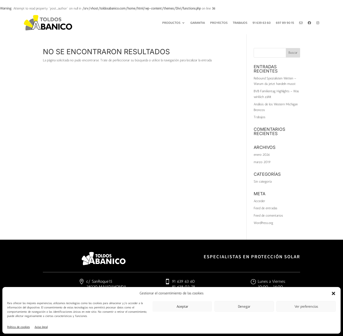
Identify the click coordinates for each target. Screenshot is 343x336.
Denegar (244, 306)
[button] (333, 293)
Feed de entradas (265, 208)
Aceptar (182, 306)
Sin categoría (263, 182)
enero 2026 (262, 155)
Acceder (259, 201)
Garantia (197, 22)
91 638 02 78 (183, 286)
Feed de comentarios (268, 216)
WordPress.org (263, 223)
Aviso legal (41, 327)
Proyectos (218, 22)
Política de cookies (18, 327)
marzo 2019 (262, 162)
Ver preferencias (306, 306)
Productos (171, 22)
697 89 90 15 (285, 22)
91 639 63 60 (261, 22)
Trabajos (240, 22)
